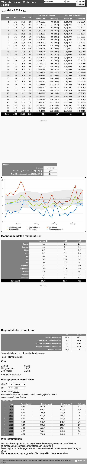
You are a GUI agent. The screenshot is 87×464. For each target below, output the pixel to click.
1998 (11, 428)
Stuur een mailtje (59, 453)
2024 (11, 409)
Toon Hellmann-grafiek (12, 357)
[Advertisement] (43, 141)
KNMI (3, 462)
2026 (11, 425)
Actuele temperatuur (11, 375)
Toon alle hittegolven (11, 353)
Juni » (25, 11)
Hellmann (81, 404)
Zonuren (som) (46, 404)
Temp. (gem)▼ (26, 404)
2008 (11, 431)
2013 (17, 10)
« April (3, 11)
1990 (11, 419)
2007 (11, 406)
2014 (11, 412)
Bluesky (80, 460)
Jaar (11, 404)
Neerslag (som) (66, 404)
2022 (11, 422)
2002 (11, 434)
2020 (11, 416)
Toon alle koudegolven (34, 353)
